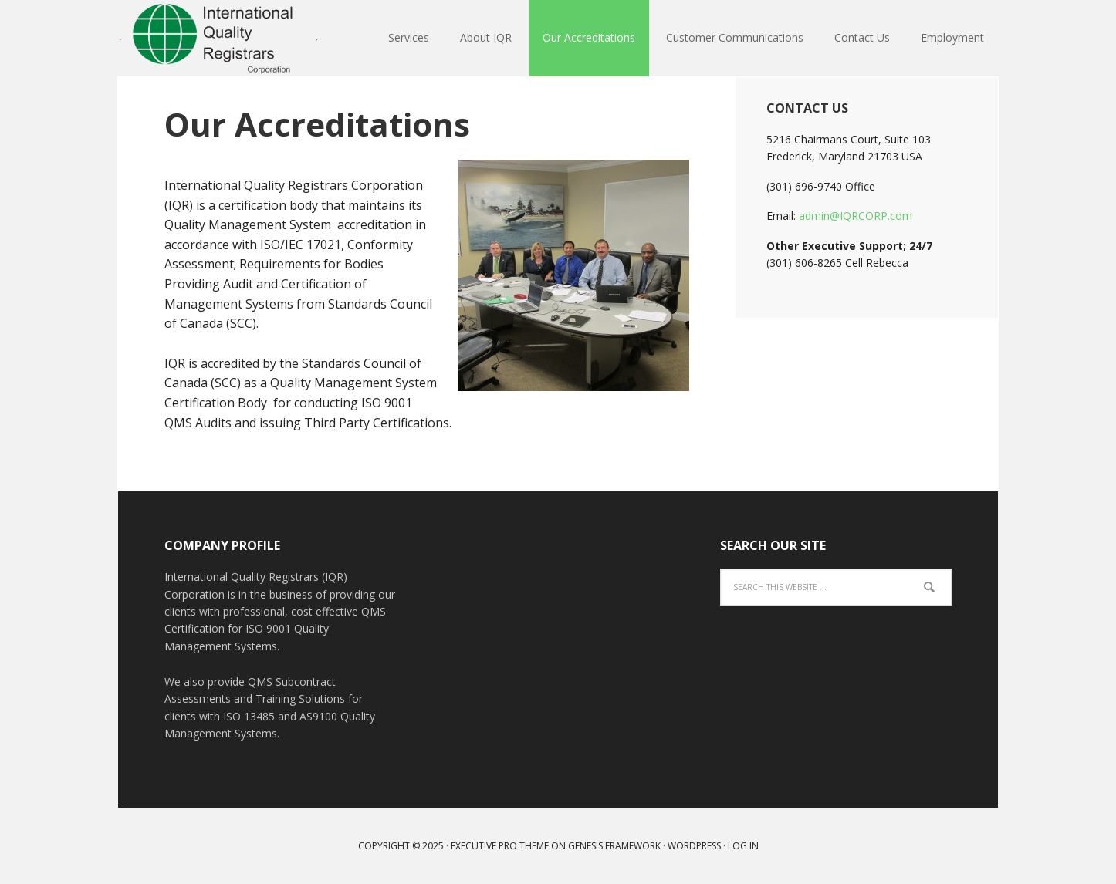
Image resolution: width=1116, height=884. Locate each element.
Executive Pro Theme (500, 845)
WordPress (694, 845)
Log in (743, 845)
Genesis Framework (614, 845)
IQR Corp (218, 38)
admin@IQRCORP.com (855, 215)
